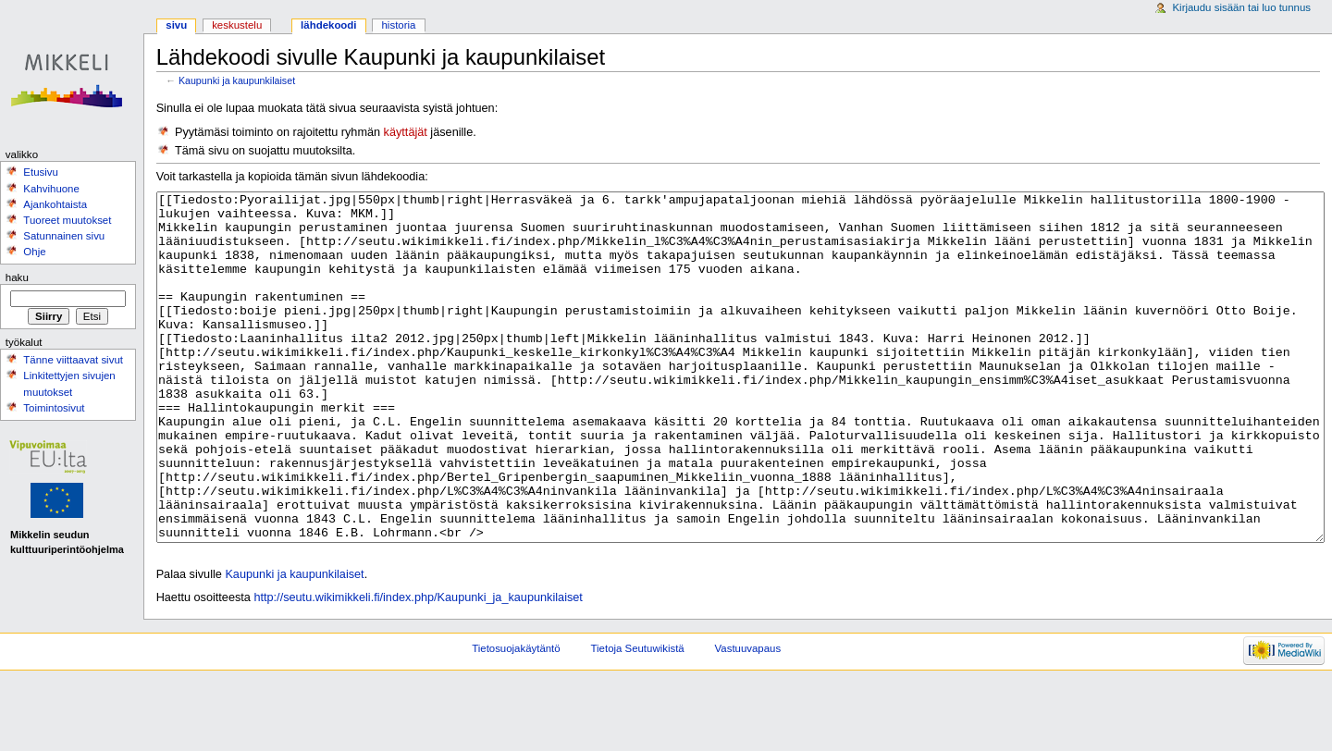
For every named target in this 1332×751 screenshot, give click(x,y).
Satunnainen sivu (64, 235)
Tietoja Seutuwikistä (637, 717)
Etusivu (40, 172)
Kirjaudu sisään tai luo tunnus (1241, 7)
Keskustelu (237, 25)
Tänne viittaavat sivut (73, 359)
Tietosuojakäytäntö (516, 717)
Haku (17, 277)
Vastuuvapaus (748, 717)
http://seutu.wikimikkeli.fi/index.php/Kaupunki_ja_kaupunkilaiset (417, 666)
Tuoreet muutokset (67, 220)
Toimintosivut (53, 407)
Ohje (34, 251)
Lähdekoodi (328, 25)
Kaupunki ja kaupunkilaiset (237, 80)
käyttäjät (405, 132)
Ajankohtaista (55, 204)
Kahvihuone (51, 188)
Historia (399, 25)
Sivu (176, 25)
